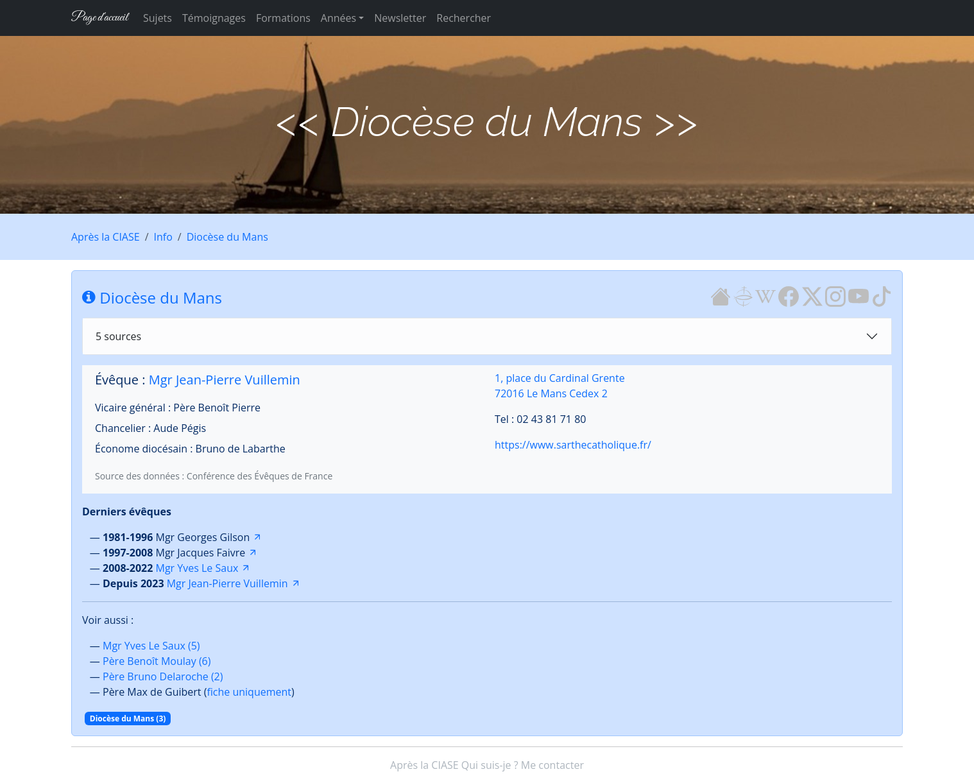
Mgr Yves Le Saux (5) (151, 646)
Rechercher (463, 18)
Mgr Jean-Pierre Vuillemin (224, 379)
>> (675, 122)
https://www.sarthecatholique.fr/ (573, 445)
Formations (283, 18)
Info (163, 237)
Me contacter (552, 765)
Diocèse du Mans (227, 237)
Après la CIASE (105, 237)
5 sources (118, 336)
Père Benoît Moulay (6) (156, 661)
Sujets (157, 18)
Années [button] (338, 18)
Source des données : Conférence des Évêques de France (213, 476)
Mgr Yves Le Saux (197, 568)
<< (298, 122)
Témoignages (214, 18)
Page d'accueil (99, 18)
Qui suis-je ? (489, 765)
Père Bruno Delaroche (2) (163, 676)
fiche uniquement (249, 692)
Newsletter (400, 18)
